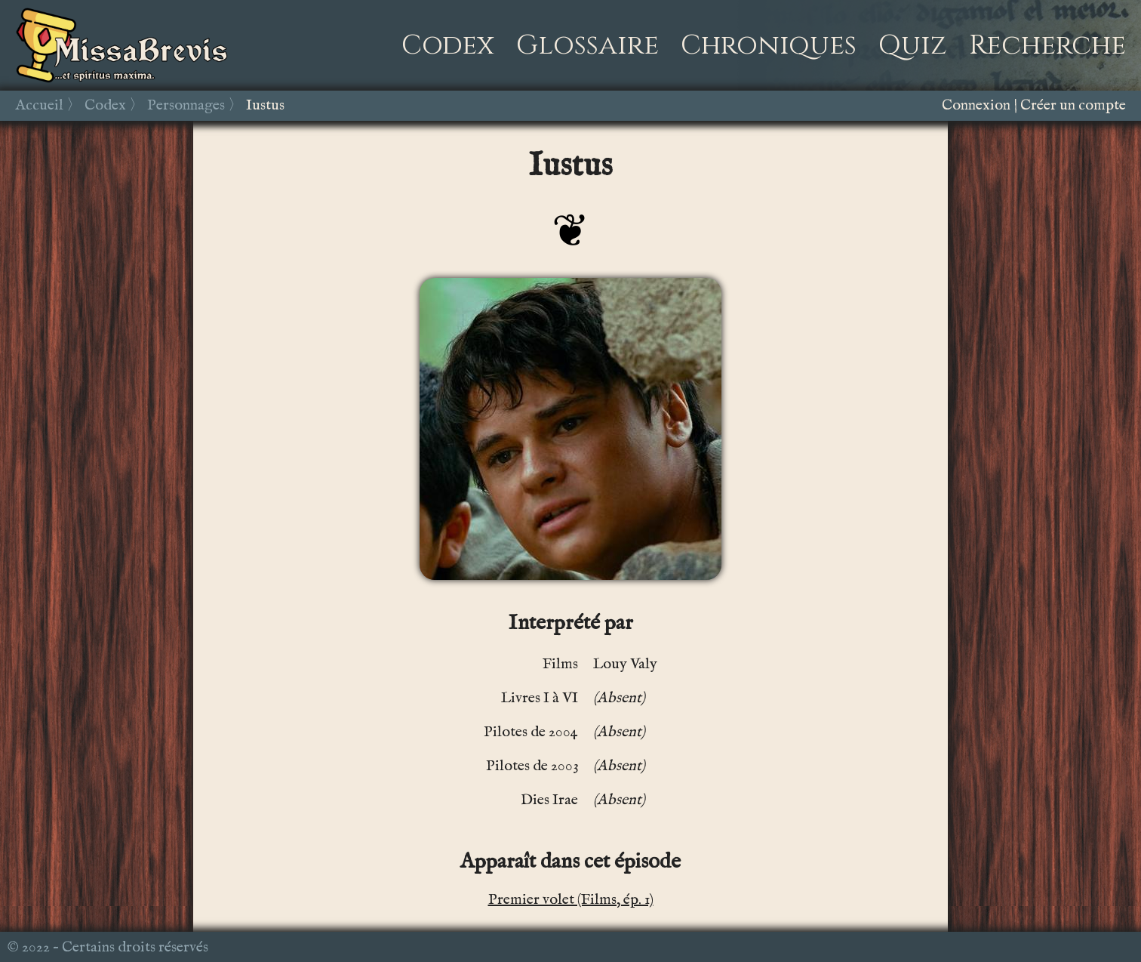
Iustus (265, 105)
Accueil (39, 105)
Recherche (1047, 45)
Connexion (976, 105)
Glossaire (587, 45)
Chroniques (769, 45)
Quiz (912, 45)
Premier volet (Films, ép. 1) (571, 899)
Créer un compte (1073, 105)
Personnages (186, 105)
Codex (447, 45)
